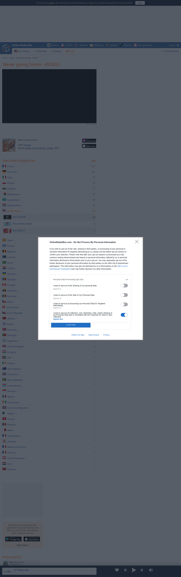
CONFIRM (71, 325)
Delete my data (77, 335)
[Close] (137, 242)
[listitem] (90, 279)
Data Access (93, 335)
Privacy (106, 335)
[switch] (124, 285)
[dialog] (90, 288)
